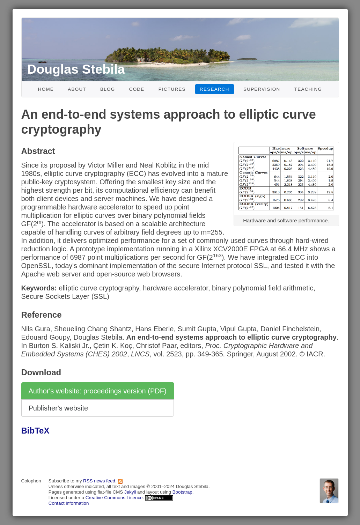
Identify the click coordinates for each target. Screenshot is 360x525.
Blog (107, 89)
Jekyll (130, 492)
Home (46, 89)
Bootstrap (182, 492)
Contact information (69, 503)
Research (214, 89)
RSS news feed (99, 480)
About (77, 89)
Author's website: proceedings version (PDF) (98, 391)
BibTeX (35, 430)
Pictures (172, 89)
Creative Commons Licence (114, 497)
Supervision (261, 89)
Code (137, 89)
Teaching (308, 89)
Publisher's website (58, 408)
